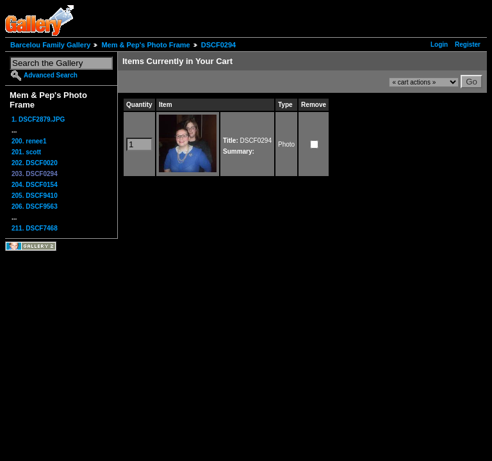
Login (439, 44)
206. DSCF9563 (35, 206)
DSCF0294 (218, 45)
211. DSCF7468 (35, 228)
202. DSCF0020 (35, 162)
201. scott (26, 152)
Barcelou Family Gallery (50, 45)
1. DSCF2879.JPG (38, 119)
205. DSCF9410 (35, 195)
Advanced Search (51, 75)
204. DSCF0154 (35, 184)
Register (467, 44)
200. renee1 (29, 141)
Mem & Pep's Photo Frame (145, 45)
